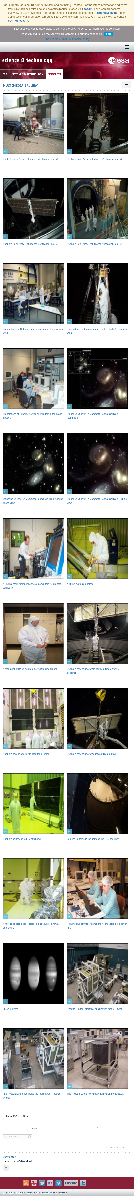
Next (99, 1128)
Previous (35, 1128)
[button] (6, 1168)
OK (110, 34)
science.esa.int (107, 12)
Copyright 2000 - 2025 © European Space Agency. (34, 1192)
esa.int (88, 8)
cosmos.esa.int (18, 20)
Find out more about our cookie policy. (67, 39)
